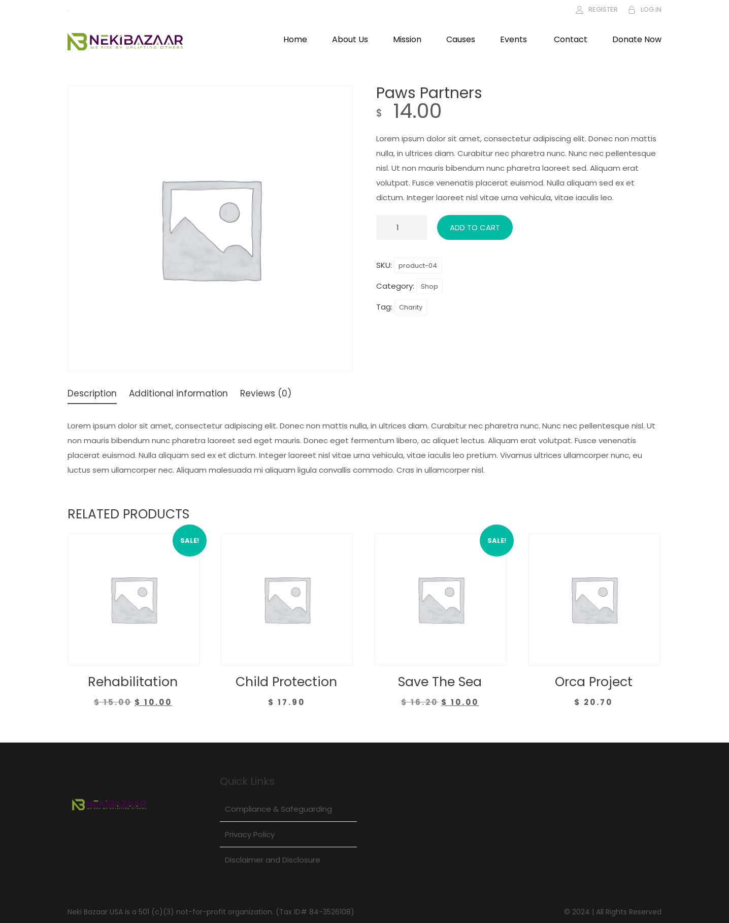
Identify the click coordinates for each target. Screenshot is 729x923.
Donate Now (636, 39)
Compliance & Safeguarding (278, 809)
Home (295, 39)
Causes (460, 39)
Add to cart (475, 227)
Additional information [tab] (178, 394)
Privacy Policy (250, 834)
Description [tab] (92, 394)
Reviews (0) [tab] (265, 394)
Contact (570, 39)
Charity (410, 307)
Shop (429, 286)
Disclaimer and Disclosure (272, 859)
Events (513, 39)
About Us (350, 39)
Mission (407, 39)
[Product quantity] (401, 227)
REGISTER (603, 9)
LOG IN (651, 9)
